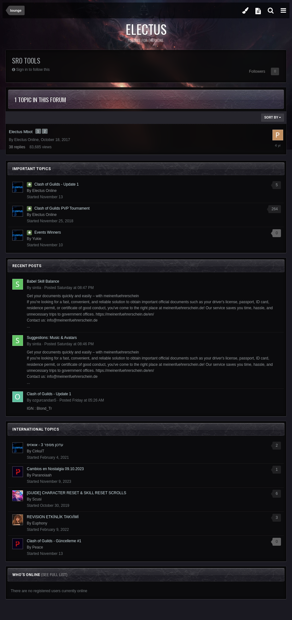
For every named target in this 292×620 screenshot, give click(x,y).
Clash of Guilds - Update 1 (56, 184)
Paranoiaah (41, 475)
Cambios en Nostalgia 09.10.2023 (55, 469)
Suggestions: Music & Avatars (52, 337)
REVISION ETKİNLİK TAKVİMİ (53, 517)
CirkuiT (38, 451)
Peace (37, 547)
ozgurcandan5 (44, 400)
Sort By (272, 117)
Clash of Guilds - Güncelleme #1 (54, 541)
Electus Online (26, 140)
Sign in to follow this (33, 69)
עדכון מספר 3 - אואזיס (45, 445)
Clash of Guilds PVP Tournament (62, 208)
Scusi (36, 499)
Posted (69, 287)
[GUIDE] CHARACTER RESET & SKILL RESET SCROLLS (76, 493)
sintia (36, 287)
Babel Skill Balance (43, 281)
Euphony (39, 523)
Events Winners (47, 232)
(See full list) (54, 575)
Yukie (36, 238)
